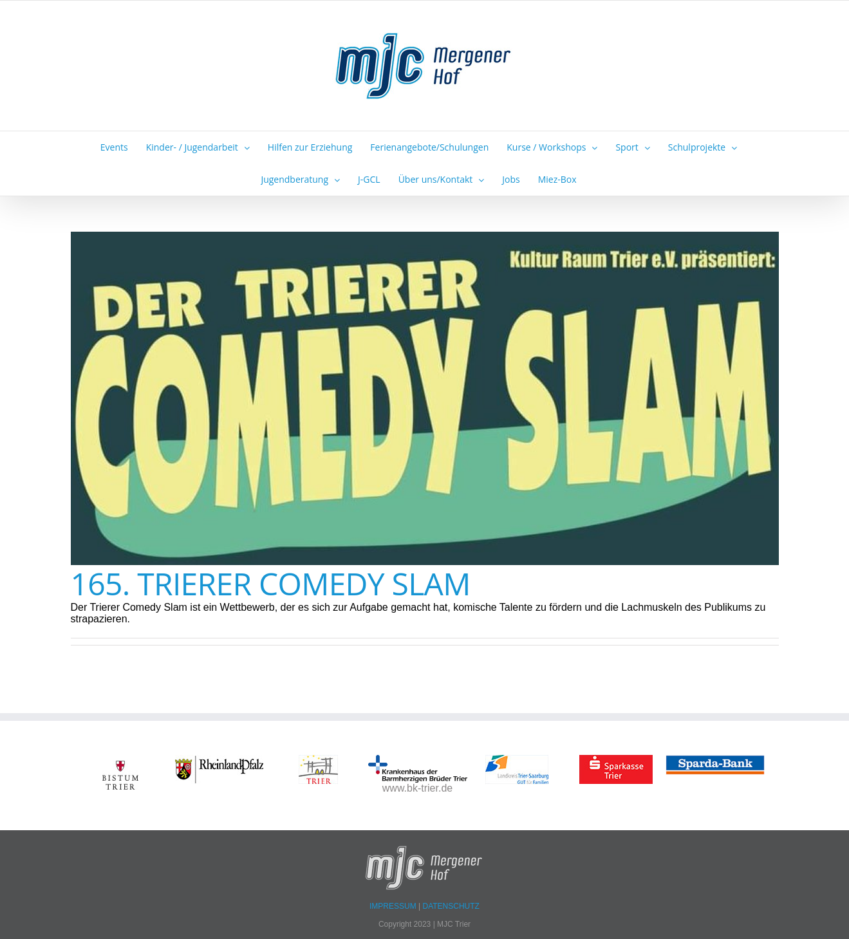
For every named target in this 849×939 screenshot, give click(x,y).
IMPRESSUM (393, 906)
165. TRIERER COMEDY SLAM (271, 583)
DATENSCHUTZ (451, 906)
